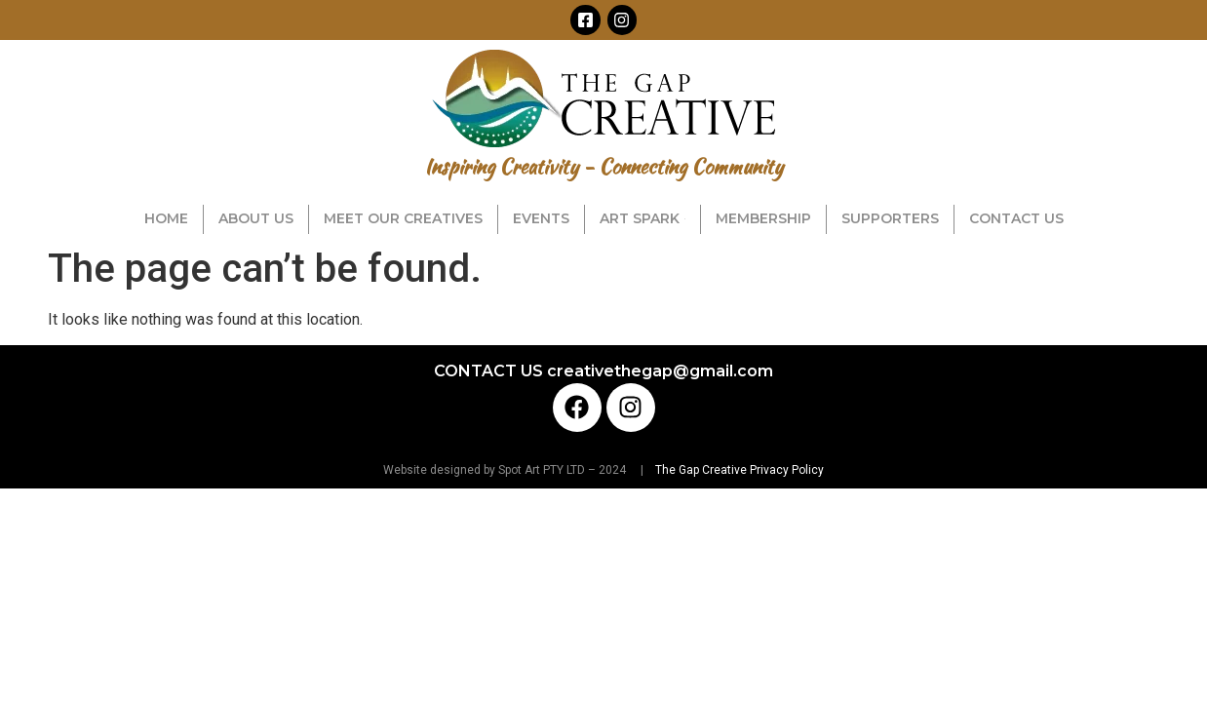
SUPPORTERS (890, 218)
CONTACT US (1016, 218)
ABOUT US (255, 218)
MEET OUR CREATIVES (403, 218)
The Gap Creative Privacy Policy (738, 470)
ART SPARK (642, 218)
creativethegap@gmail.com (660, 371)
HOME (166, 218)
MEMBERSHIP (763, 218)
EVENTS (541, 218)
